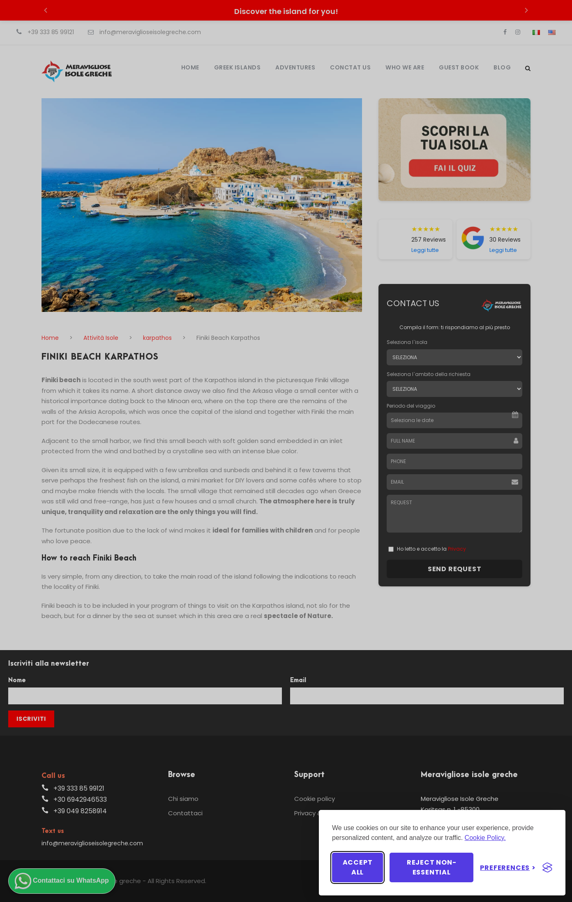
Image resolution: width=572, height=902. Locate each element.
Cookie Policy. (485, 837)
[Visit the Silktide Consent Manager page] (547, 867)
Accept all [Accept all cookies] (358, 867)
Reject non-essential (432, 867)
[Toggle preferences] (508, 868)
